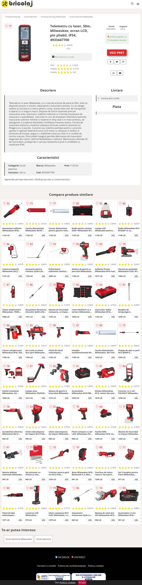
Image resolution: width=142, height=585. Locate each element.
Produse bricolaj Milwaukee (53, 16)
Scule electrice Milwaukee (81, 16)
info (20, 235)
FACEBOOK (62, 557)
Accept (82, 582)
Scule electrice (30, 16)
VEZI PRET (117, 52)
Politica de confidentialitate (72, 565)
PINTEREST (78, 557)
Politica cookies (96, 565)
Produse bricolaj (13, 16)
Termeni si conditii (46, 565)
